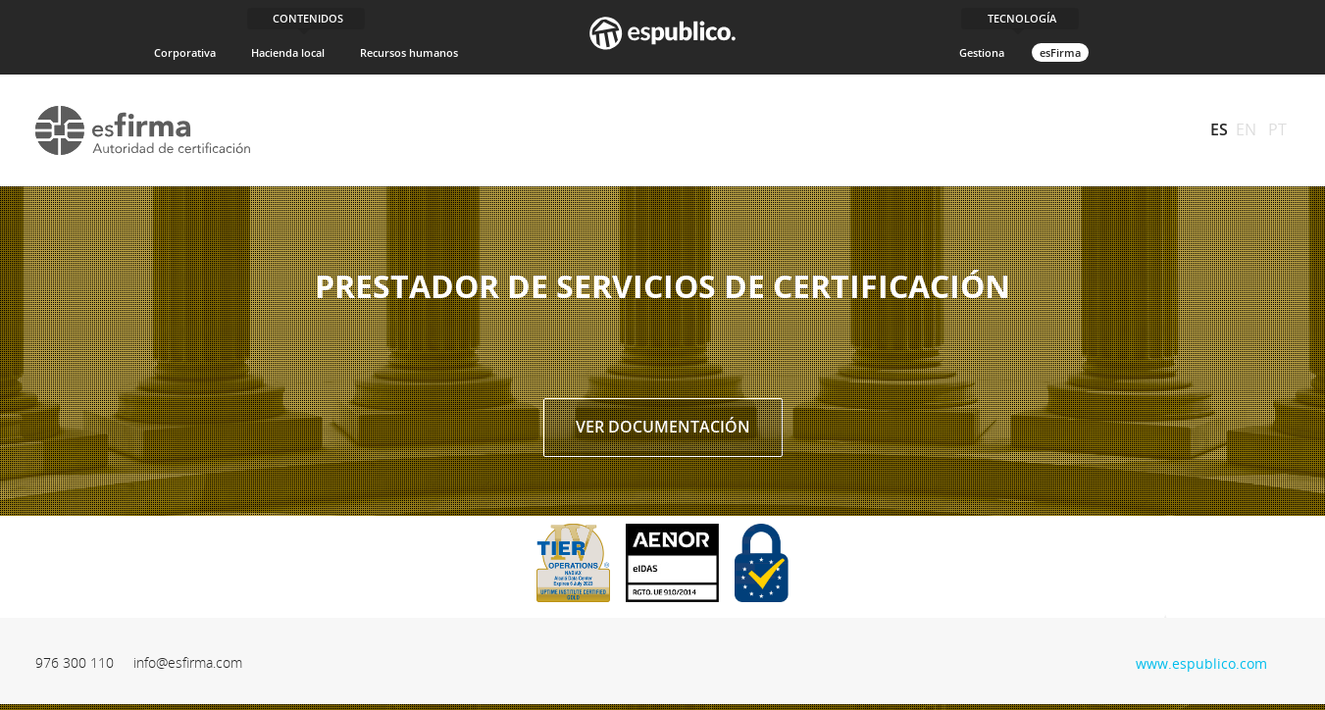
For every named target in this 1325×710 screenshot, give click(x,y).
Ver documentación (663, 426)
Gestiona (981, 52)
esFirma (1060, 52)
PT (1277, 129)
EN (1246, 129)
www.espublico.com (1201, 661)
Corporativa (185, 52)
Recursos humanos (409, 52)
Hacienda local (288, 52)
